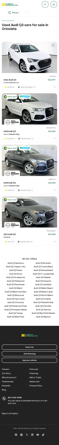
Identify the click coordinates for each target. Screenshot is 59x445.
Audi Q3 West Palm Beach (43, 313)
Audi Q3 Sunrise (43, 309)
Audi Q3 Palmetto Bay (43, 302)
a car (29, 347)
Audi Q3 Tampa (16, 313)
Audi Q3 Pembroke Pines (15, 306)
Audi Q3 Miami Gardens (15, 292)
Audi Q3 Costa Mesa (43, 266)
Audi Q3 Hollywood (15, 281)
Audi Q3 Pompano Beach (15, 309)
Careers (5, 369)
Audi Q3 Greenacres (15, 277)
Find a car (34, 369)
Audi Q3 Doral (15, 274)
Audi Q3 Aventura (16, 263)
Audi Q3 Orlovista (15, 302)
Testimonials (8, 381)
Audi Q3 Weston (43, 317)
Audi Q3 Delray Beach (43, 270)
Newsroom (34, 381)
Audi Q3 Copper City (15, 266)
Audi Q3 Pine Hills (43, 306)
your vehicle (29, 360)
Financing (34, 373)
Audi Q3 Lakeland (43, 284)
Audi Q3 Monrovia (15, 295)
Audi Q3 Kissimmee (15, 284)
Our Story (6, 373)
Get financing (30, 354)
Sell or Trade (35, 377)
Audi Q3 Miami (15, 288)
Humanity (6, 385)
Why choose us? (9, 377)
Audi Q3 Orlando (43, 299)
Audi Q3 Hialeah (43, 277)
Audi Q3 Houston (43, 281)
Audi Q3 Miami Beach (43, 288)
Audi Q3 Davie (15, 270)
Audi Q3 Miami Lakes (43, 292)
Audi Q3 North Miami (43, 295)
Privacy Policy (36, 385)
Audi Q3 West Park (15, 317)
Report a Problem (10, 413)
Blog (4, 390)
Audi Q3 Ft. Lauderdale (43, 274)
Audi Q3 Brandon (43, 263)
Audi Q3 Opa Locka (15, 299)
